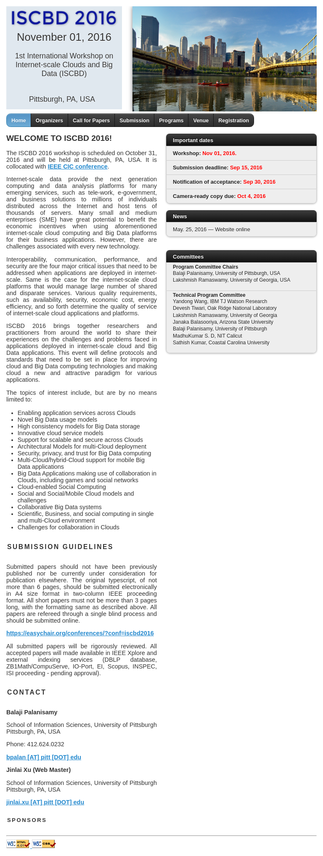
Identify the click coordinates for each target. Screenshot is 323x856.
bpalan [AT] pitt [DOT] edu (43, 757)
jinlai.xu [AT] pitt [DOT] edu (45, 802)
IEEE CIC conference (77, 166)
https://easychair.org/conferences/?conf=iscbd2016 (80, 633)
